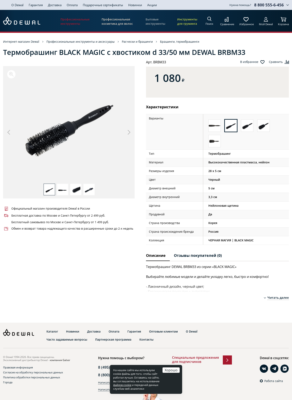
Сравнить (276, 62)
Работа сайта (273, 381)
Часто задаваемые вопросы (66, 339)
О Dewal (17, 5)
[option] (69, 127)
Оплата (72, 5)
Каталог (52, 331)
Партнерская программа (113, 339)
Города (7, 382)
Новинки (135, 5)
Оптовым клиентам (163, 331)
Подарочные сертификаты (103, 5)
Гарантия (36, 5)
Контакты (146, 339)
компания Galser (60, 360)
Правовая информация (18, 367)
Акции (152, 5)
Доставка (55, 5)
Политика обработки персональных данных (31, 377)
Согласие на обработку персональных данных (33, 372)
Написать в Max (108, 389)
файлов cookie (122, 385)
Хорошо (171, 370)
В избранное (249, 62)
